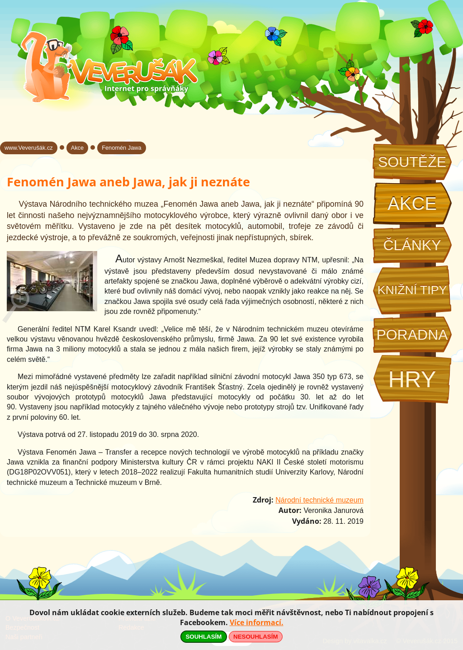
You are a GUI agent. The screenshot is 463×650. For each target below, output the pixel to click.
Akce (412, 204)
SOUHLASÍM (203, 636)
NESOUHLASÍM (255, 636)
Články (412, 245)
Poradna (412, 335)
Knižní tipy (412, 290)
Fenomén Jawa (122, 147)
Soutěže (412, 162)
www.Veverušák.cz (29, 147)
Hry (412, 379)
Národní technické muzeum (319, 500)
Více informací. (256, 622)
